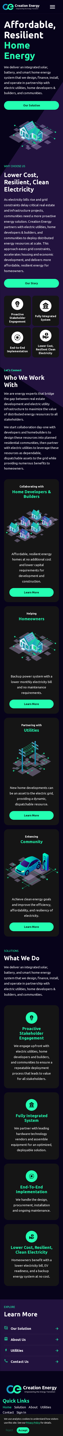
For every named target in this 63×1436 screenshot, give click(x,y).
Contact (8, 1412)
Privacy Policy (33, 1422)
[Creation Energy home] (21, 6)
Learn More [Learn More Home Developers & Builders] (31, 592)
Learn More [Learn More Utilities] (31, 815)
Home (7, 1407)
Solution (20, 1407)
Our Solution (31, 105)
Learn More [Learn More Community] (31, 926)
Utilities (45, 1407)
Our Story (31, 283)
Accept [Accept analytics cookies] (23, 1430)
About (33, 1407)
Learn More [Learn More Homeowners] (31, 703)
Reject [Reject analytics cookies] (9, 1430)
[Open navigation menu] (52, 7)
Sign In (21, 1412)
